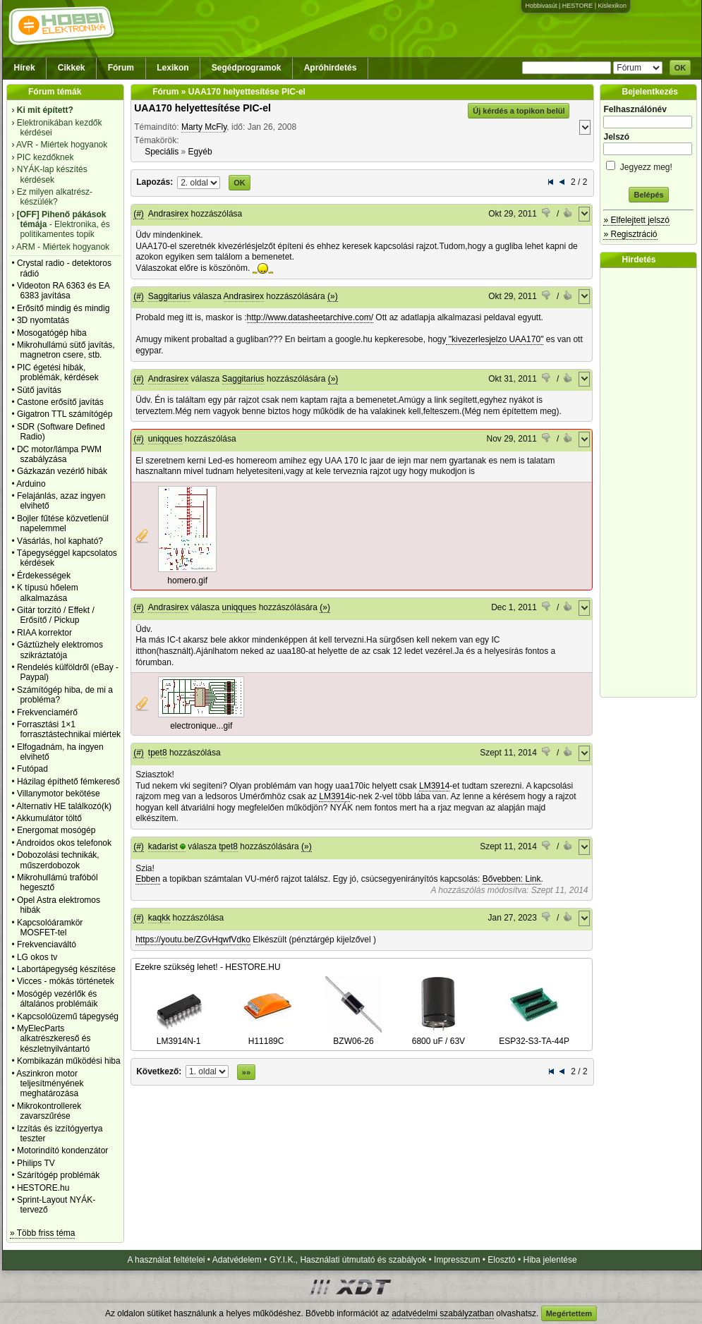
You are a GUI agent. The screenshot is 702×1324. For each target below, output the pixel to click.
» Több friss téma (42, 1233)
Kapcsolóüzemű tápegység (68, 1016)
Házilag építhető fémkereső (68, 781)
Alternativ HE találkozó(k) (63, 806)
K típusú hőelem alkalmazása (47, 592)
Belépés (648, 194)
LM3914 (434, 786)
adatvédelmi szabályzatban (443, 1313)
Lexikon (172, 68)
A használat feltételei (166, 1260)
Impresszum (457, 1260)
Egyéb (200, 152)
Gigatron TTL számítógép (64, 414)
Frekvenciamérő (47, 712)
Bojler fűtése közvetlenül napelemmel (63, 523)
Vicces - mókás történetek (65, 981)
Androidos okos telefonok (63, 843)
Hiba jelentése (550, 1260)
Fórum (121, 68)
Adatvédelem (237, 1260)
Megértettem (569, 1313)
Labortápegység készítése (66, 969)
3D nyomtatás (43, 320)
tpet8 (157, 753)
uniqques (165, 439)
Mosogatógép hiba (52, 333)
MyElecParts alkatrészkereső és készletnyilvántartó (54, 1039)
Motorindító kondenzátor (62, 1150)
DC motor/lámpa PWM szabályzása (59, 454)
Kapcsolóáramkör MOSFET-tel (50, 927)
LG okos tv (37, 957)
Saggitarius (169, 296)
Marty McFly (203, 127)
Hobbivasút (541, 5)
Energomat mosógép (56, 830)
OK (680, 67)
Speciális (161, 152)
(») (332, 296)
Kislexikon (612, 5)
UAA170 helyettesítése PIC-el (202, 108)
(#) (138, 214)
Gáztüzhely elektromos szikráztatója (60, 650)
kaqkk (159, 918)
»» (246, 1072)
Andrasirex (168, 214)
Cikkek (71, 68)
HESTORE (577, 5)
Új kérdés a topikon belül (518, 111)
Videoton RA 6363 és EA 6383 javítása (63, 290)
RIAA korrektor (44, 633)
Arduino (30, 484)
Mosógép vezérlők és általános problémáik (57, 999)
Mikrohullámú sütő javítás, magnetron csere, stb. (66, 350)
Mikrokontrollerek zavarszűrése (49, 1111)
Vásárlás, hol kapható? (60, 541)
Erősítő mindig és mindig (63, 308)
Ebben (147, 879)
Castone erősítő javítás (60, 402)
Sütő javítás (39, 390)
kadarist (163, 846)
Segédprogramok (247, 68)
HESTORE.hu (43, 1188)
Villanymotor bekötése (58, 793)
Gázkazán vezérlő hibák (62, 471)
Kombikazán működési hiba (69, 1061)
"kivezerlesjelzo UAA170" (494, 339)
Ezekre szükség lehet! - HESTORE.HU (208, 967)
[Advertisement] (652, 482)
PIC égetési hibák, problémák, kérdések (58, 372)
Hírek (24, 68)
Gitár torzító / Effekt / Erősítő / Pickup (56, 615)
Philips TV (36, 1163)
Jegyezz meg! (648, 164)
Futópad (32, 769)
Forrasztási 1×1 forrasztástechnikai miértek (69, 729)
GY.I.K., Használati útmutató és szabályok (348, 1260)
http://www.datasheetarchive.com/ (310, 317)
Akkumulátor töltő (49, 818)
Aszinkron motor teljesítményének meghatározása (49, 1084)
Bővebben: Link (512, 879)
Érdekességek (44, 576)
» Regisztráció (630, 234)
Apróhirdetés (330, 68)
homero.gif (187, 580)
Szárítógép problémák (58, 1175)
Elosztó (501, 1260)
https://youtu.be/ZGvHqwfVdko (192, 940)
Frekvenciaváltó (46, 944)
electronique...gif (201, 726)
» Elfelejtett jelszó (636, 220)
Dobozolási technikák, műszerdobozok (58, 860)
